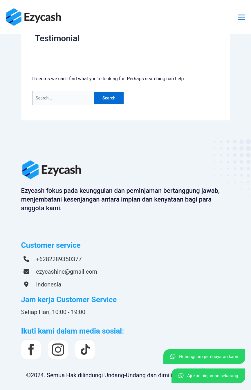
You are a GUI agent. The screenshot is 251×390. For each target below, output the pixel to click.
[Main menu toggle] (241, 17)
